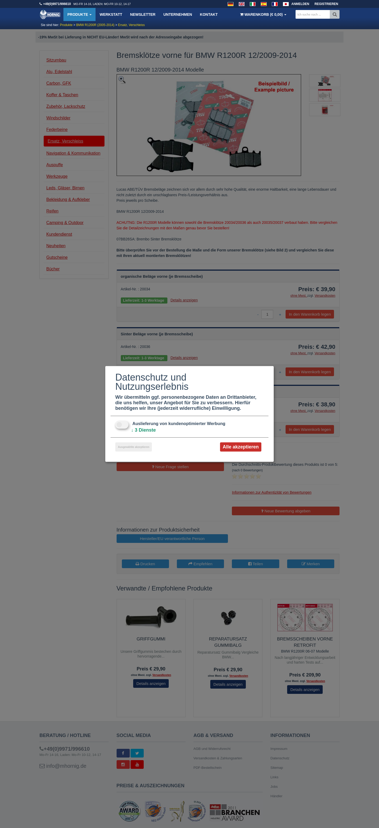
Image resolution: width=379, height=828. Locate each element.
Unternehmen (177, 14)
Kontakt (209, 14)
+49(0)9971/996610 (57, 4)
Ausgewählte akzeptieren (133, 447)
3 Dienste (143, 430)
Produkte (79, 14)
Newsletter (142, 14)
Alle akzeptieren (241, 447)
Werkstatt (110, 14)
